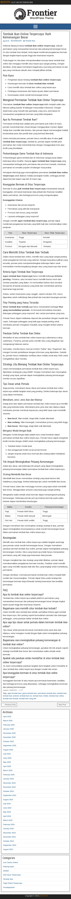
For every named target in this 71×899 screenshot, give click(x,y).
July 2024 (7, 804)
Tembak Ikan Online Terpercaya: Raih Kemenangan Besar (27, 35)
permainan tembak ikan (47, 693)
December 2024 (9, 783)
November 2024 (9, 787)
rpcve (7, 41)
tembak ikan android (11, 696)
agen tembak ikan (15, 693)
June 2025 (7, 758)
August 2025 (8, 750)
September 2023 (9, 845)
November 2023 (9, 837)
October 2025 (8, 741)
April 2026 (7, 716)
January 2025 (8, 779)
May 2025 (7, 762)
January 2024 (8, 829)
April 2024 (7, 816)
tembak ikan (62, 693)
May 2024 (7, 812)
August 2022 (8, 849)
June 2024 (7, 808)
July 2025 (7, 754)
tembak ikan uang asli (27, 699)
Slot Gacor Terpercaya (12, 875)
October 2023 (8, 841)
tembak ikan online (56, 696)
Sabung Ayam (8, 867)
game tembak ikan (29, 693)
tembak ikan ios (26, 696)
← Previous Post (9, 705)
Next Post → (63, 705)
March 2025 (7, 770)
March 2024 (7, 820)
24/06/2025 (17, 41)
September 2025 (9, 745)
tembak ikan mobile (40, 696)
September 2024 (9, 795)
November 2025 (9, 737)
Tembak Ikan (30, 41)
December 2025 (9, 733)
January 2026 (8, 729)
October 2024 (8, 791)
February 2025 (9, 775)
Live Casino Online (10, 862)
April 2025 (7, 766)
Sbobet (6, 871)
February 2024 (9, 824)
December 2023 (9, 833)
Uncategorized (8, 887)
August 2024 (8, 800)
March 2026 (7, 721)
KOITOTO (5, 2)
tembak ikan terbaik (10, 699)
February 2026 (9, 725)
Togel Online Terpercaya (12, 883)
